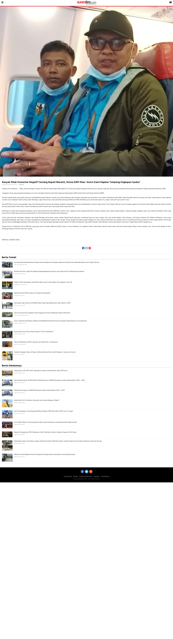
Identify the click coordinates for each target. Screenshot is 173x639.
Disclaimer (97, 476)
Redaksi (75, 476)
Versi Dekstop (105, 476)
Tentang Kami (68, 476)
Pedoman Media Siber (85, 476)
